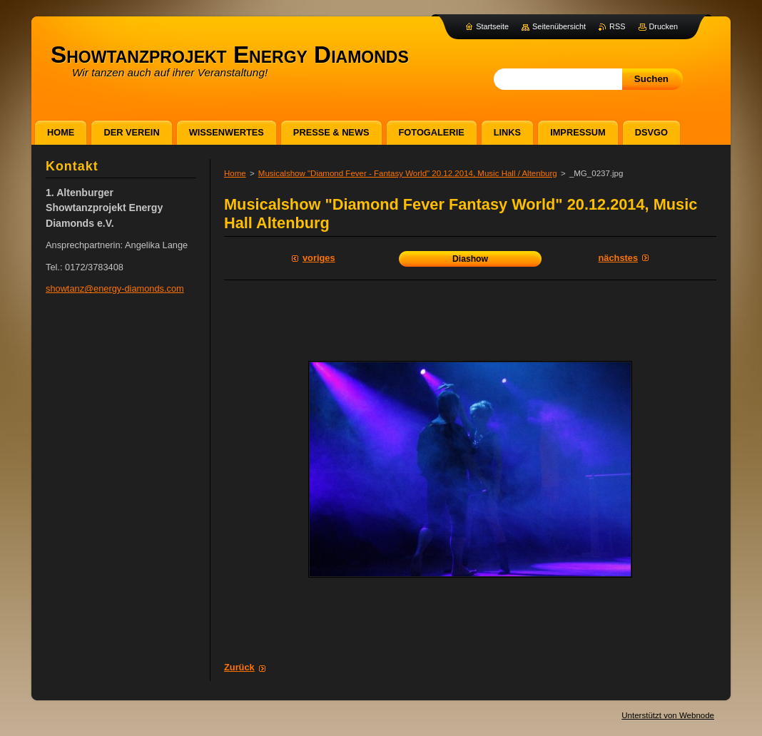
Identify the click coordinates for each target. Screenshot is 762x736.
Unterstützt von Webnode (667, 715)
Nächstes (618, 257)
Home (235, 173)
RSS (617, 26)
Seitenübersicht (559, 26)
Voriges (319, 257)
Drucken (664, 26)
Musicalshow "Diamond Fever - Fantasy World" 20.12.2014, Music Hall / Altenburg (407, 173)
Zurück (239, 667)
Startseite (492, 26)
